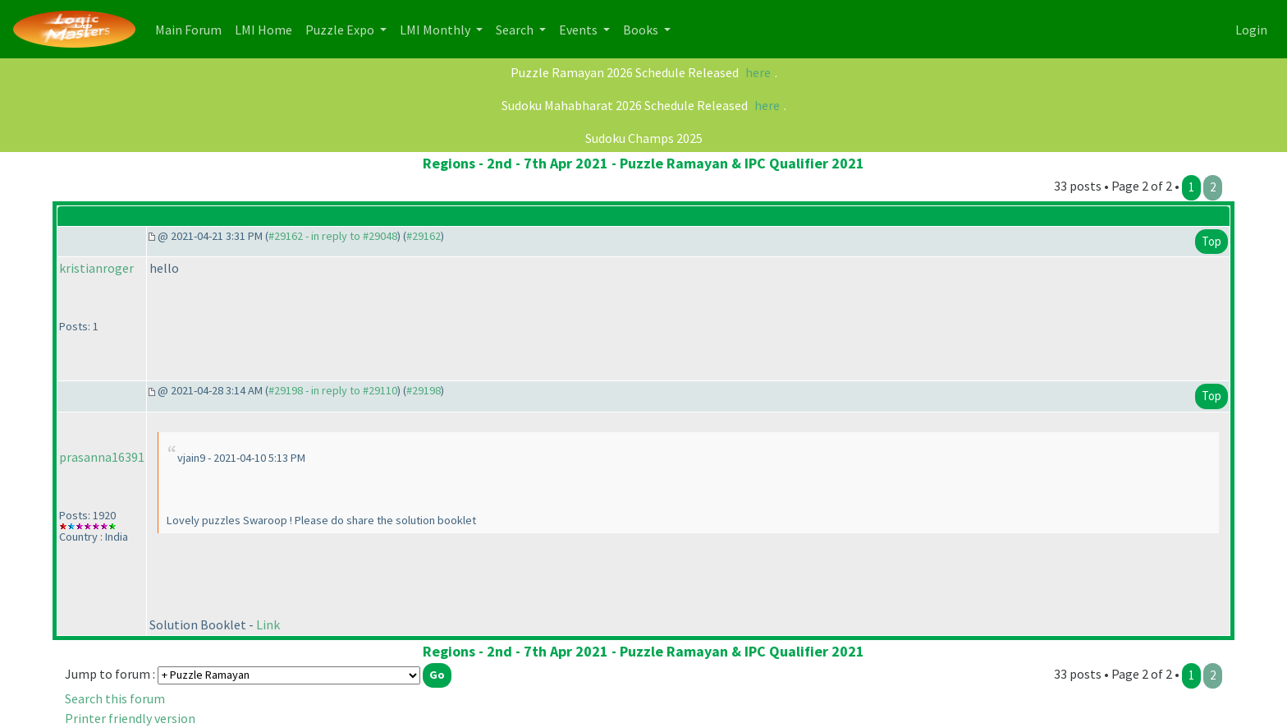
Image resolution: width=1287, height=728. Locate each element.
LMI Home (267, 28)
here (758, 72)
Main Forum (191, 28)
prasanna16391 (101, 457)
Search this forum (115, 698)
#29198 (423, 390)
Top (1211, 241)
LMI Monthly (436, 29)
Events (579, 29)
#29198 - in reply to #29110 (332, 390)
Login (1251, 29)
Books (642, 29)
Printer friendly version (130, 718)
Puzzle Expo (341, 29)
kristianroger (96, 268)
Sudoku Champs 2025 (644, 138)
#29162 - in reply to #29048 (332, 235)
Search (516, 29)
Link (268, 624)
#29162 (423, 235)
